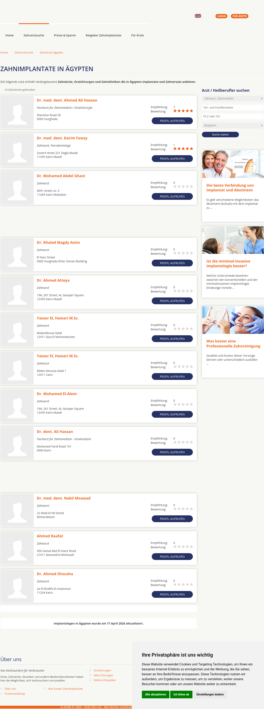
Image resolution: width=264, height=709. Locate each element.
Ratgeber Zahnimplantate (103, 35)
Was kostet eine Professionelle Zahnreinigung (233, 343)
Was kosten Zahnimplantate (65, 688)
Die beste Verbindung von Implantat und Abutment (230, 187)
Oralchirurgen (102, 670)
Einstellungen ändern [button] (210, 694)
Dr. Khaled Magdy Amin (58, 242)
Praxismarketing (15, 693)
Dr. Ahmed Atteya (53, 280)
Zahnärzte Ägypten (51, 52)
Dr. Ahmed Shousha (55, 573)
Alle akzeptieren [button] (155, 694)
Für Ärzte (137, 35)
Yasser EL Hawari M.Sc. (58, 318)
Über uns (10, 688)
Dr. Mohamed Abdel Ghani (61, 175)
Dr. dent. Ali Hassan (55, 431)
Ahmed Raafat (50, 535)
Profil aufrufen (172, 121)
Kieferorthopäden (105, 680)
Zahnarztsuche (34, 35)
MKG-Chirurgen (103, 675)
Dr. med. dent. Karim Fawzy (62, 137)
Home (4, 52)
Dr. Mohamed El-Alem (57, 393)
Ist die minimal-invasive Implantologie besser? (228, 263)
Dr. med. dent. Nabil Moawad (64, 498)
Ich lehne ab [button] (181, 694)
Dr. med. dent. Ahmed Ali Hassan (67, 100)
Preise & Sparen (65, 35)
